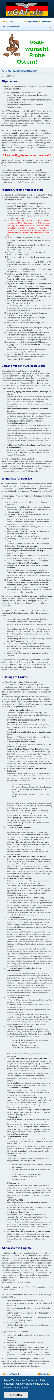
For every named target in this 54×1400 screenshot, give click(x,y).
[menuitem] (9, 22)
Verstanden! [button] (16, 1394)
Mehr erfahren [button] (20, 1387)
